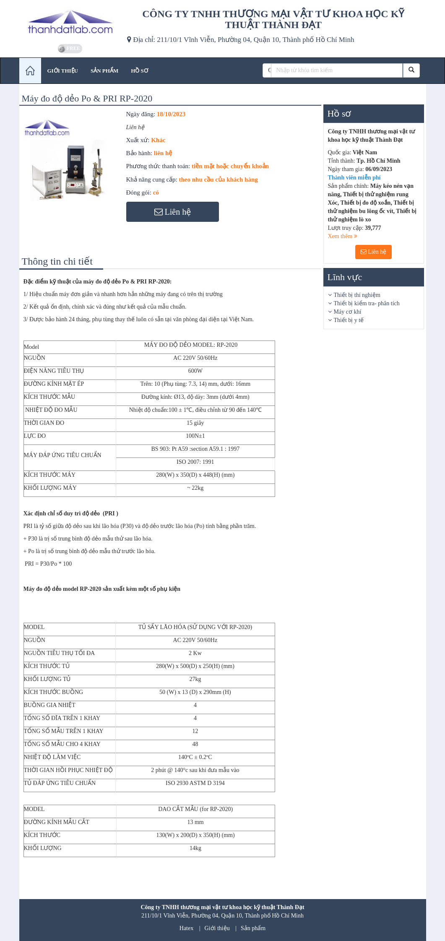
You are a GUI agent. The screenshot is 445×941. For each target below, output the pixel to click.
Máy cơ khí (348, 312)
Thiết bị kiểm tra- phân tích (367, 303)
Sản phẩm (253, 928)
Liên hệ (374, 252)
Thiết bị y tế (349, 320)
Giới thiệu (217, 928)
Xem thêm (342, 236)
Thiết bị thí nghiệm (357, 295)
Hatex (186, 928)
